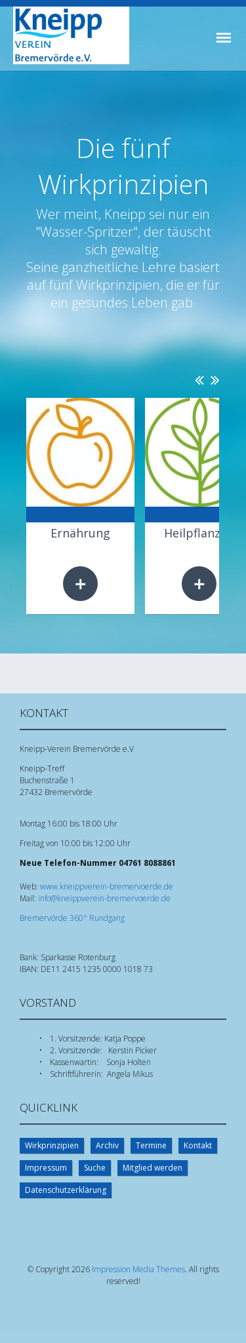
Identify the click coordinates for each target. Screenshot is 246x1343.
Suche (95, 1167)
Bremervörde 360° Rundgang (72, 918)
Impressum (46, 1167)
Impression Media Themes (138, 1269)
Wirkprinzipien (52, 1145)
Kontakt (198, 1145)
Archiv (107, 1145)
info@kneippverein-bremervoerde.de (104, 898)
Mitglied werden (152, 1167)
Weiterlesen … (80, 583)
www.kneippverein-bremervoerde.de (106, 886)
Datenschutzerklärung (65, 1190)
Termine (151, 1145)
